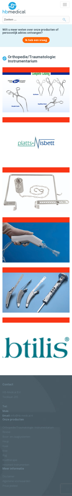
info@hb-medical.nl (22, 415)
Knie (5, 451)
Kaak (5, 446)
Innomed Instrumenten (15, 464)
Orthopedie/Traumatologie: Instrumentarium (28, 427)
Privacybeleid (9, 486)
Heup (5, 441)
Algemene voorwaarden (16, 481)
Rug (4, 455)
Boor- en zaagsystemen (16, 436)
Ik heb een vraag (36, 40)
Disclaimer (8, 476)
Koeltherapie (9, 460)
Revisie (6, 432)
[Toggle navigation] (64, 4)
